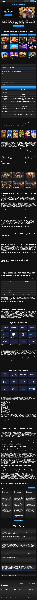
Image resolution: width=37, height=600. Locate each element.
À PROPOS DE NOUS (5, 69)
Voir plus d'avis (18, 520)
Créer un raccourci (20, 586)
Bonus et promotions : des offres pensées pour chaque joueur (11, 71)
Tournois (29, 593)
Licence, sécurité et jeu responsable (7, 78)
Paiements (20, 589)
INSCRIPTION (32, 1)
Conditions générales (31, 588)
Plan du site (20, 588)
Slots (32, 34)
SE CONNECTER (26, 1)
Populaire (5, 34)
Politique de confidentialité (31, 583)
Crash (23, 34)
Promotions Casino (30, 589)
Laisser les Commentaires (31, 487)
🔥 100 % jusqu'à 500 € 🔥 (18, 25)
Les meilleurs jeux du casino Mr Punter (8, 67)
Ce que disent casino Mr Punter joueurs (8, 82)
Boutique (29, 592)
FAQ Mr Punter (4, 84)
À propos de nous (21, 583)
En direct (14, 34)
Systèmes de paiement (5, 73)
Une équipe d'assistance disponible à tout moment (9, 80)
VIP (19, 592)
